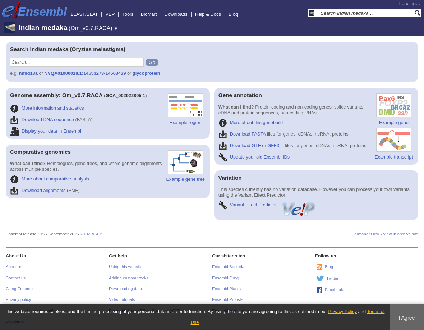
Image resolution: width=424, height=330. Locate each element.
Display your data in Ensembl (45, 131)
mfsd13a (28, 73)
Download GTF (239, 145)
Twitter (332, 278)
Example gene (393, 109)
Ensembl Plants (226, 289)
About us (14, 267)
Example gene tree (185, 166)
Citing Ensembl (19, 289)
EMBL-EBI (93, 234)
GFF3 (273, 145)
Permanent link (365, 234)
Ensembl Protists (227, 299)
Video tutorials (122, 299)
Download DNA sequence (42, 119)
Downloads (176, 14)
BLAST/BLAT (84, 14)
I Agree (407, 318)
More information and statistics (47, 108)
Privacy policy (18, 299)
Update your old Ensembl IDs (254, 157)
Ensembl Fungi (226, 278)
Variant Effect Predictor (267, 204)
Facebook (334, 290)
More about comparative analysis (49, 179)
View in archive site (400, 234)
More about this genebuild (250, 122)
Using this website (125, 267)
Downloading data (125, 289)
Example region (185, 109)
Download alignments (37, 190)
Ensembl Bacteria (228, 267)
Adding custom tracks (128, 278)
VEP (110, 14)
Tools (127, 14)
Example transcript (394, 144)
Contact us (16, 278)
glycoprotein (146, 73)
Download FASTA (242, 134)
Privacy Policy (342, 311)
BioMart (149, 14)
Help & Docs (208, 14)
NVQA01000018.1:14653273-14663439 (85, 73)
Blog (233, 14)
